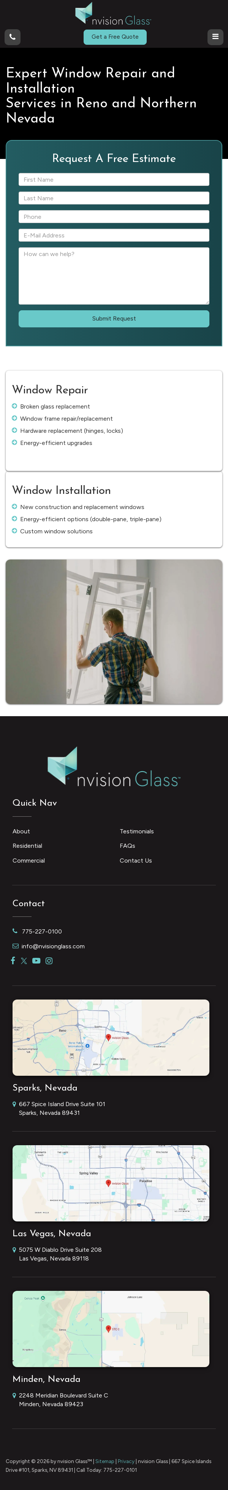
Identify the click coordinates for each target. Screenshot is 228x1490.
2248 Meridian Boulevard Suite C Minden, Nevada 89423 (60, 1400)
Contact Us (136, 860)
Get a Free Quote (115, 36)
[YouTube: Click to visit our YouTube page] (36, 961)
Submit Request (114, 318)
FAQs (127, 845)
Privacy (126, 1461)
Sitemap (104, 1461)
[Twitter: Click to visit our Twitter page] (24, 961)
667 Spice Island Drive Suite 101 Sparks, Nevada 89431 (59, 1109)
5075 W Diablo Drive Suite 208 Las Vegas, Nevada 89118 (57, 1254)
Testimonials (137, 831)
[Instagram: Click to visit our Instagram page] (49, 961)
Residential (27, 845)
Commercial (29, 860)
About (21, 831)
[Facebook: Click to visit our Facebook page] (13, 961)
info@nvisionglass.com (49, 946)
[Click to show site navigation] (215, 37)
